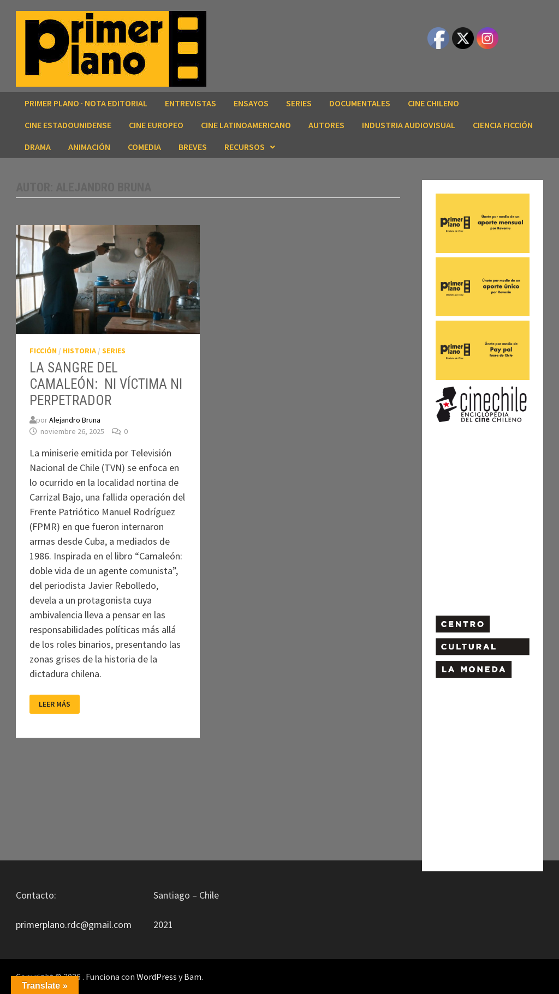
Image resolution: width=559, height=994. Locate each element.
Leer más (59, 704)
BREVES (193, 146)
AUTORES (326, 124)
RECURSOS (244, 146)
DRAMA (38, 146)
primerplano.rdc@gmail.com (74, 924)
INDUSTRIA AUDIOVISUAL (408, 124)
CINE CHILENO (433, 103)
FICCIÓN (43, 351)
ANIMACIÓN (89, 146)
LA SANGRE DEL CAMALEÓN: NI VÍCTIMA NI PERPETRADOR (105, 384)
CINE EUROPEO (156, 124)
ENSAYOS (251, 103)
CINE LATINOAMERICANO (246, 124)
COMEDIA (144, 146)
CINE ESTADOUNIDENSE (68, 124)
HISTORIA (79, 351)
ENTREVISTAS (190, 103)
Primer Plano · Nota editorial (86, 103)
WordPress (156, 976)
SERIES (299, 103)
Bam (192, 976)
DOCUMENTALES (359, 103)
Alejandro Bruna (74, 420)
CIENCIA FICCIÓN (503, 124)
